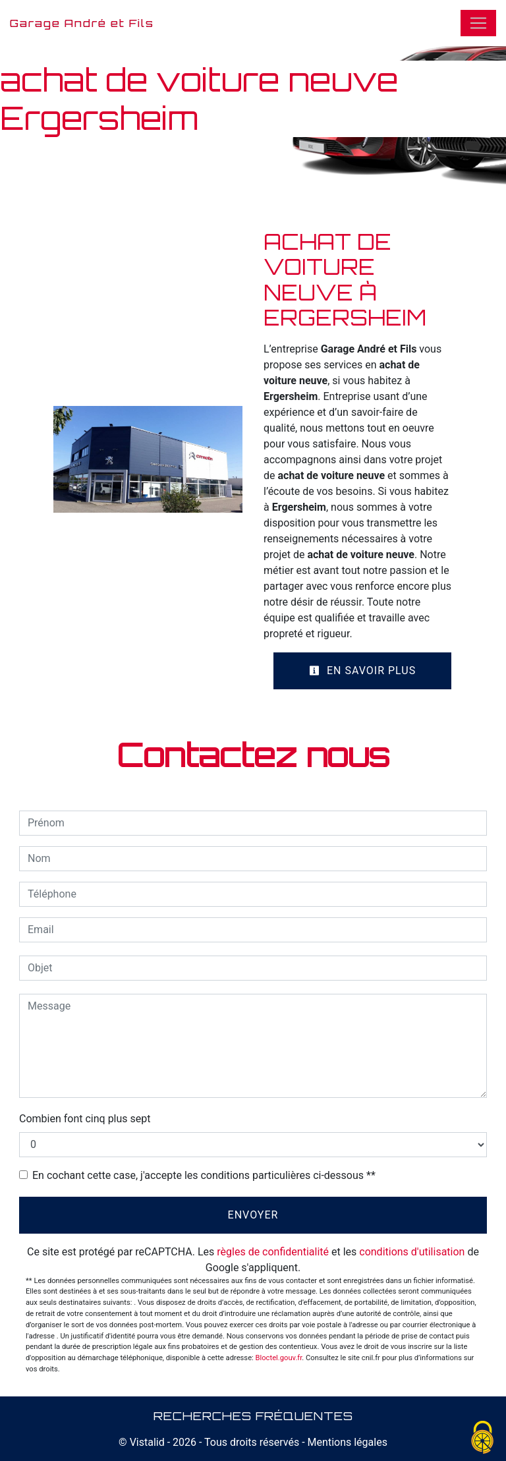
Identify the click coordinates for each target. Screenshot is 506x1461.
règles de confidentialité (273, 1252)
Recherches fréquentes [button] (253, 1415)
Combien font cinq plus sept (85, 1118)
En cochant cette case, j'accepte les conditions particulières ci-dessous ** (204, 1175)
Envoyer (253, 1215)
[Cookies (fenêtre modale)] (483, 1438)
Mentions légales (346, 1442)
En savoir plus (362, 670)
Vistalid (147, 1442)
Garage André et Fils (82, 23)
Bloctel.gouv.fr (279, 1358)
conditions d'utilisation (411, 1252)
